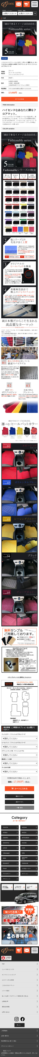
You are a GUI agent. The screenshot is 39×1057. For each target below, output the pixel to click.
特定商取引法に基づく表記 (8, 1041)
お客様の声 (5, 1001)
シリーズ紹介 (5, 990)
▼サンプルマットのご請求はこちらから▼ (19, 677)
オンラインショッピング (9, 974)
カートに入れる (19, 99)
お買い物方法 (5, 1036)
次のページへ (19, 802)
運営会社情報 (5, 1006)
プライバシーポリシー (7, 1046)
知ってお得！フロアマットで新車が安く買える (15, 996)
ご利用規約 (4, 1030)
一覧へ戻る (19, 807)
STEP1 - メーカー (7, 11)
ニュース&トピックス (8, 969)
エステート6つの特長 (8, 980)
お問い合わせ (5, 1012)
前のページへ (19, 796)
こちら (3, 1055)
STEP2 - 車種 (21, 11)
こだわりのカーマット (8, 985)
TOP (3, 964)
